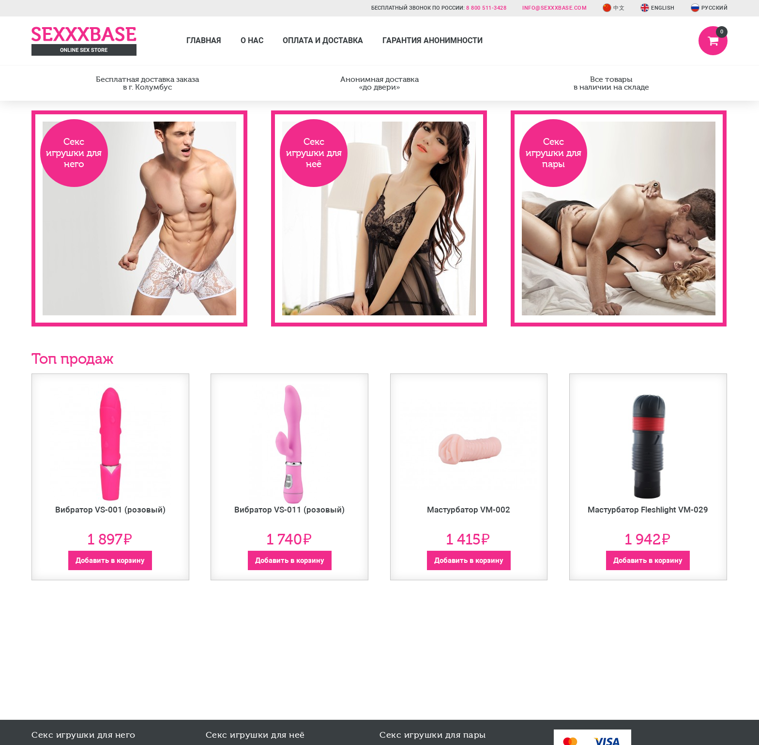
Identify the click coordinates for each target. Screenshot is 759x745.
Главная (203, 40)
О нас (252, 40)
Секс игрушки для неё (314, 153)
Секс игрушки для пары (553, 153)
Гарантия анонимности (432, 40)
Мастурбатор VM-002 (468, 509)
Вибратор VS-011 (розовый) (289, 509)
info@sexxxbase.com (554, 8)
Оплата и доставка (323, 40)
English (657, 8)
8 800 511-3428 (486, 8)
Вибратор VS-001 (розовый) (110, 509)
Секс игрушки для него (74, 153)
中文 (613, 8)
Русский (709, 8)
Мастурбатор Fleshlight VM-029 (648, 509)
